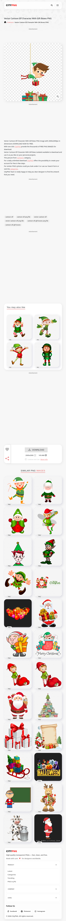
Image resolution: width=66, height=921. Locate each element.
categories (14, 169)
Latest (10, 871)
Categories (12, 875)
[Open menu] (57, 5)
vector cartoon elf (40, 217)
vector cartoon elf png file (15, 221)
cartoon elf (9, 217)
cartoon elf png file (23, 217)
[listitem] (12, 911)
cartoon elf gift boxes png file (38, 221)
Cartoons (20, 158)
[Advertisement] (33, 35)
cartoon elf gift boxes (13, 225)
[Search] (51, 5)
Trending (11, 878)
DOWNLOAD (36, 450)
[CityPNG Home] (11, 5)
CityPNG (18, 146)
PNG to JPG (12, 882)
